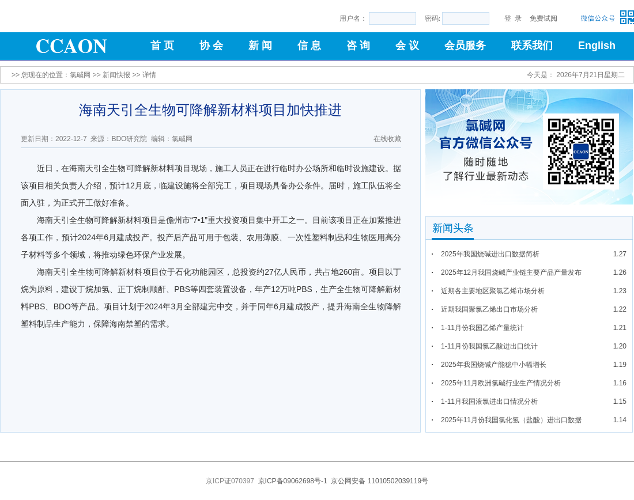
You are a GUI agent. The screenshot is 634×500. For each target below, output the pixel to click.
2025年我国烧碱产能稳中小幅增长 (493, 365)
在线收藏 (387, 139)
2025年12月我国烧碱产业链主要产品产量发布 (511, 272)
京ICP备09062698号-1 (292, 481)
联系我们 (532, 45)
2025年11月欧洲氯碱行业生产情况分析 (501, 383)
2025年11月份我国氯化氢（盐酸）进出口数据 (511, 420)
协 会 (211, 45)
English (597, 45)
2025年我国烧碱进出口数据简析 (490, 254)
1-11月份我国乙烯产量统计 (482, 328)
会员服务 (465, 45)
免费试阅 (543, 18)
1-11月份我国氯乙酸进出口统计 (489, 346)
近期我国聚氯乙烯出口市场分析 (489, 309)
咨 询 (358, 45)
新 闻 (260, 45)
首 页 (162, 45)
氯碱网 (80, 75)
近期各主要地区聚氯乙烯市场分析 (493, 291)
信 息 (309, 45)
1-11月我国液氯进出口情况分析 (489, 401)
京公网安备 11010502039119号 (379, 481)
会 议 (407, 45)
